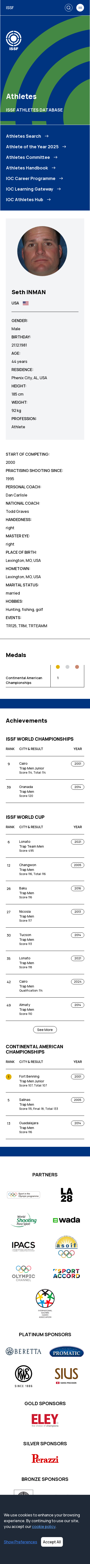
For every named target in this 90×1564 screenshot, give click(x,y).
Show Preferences (20, 1542)
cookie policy (43, 1526)
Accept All (52, 1542)
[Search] (68, 8)
